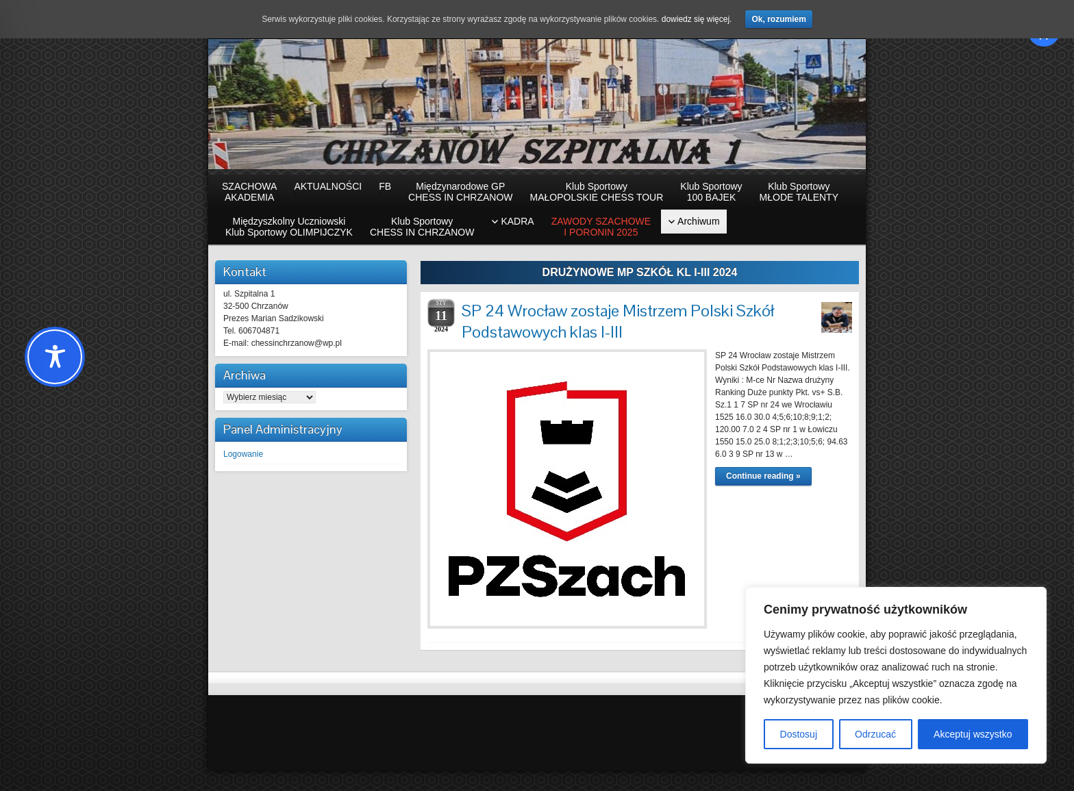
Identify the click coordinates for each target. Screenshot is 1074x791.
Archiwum (698, 221)
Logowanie (243, 454)
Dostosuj (798, 734)
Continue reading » (763, 476)
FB (385, 192)
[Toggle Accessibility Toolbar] (55, 357)
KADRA (512, 227)
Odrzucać (875, 734)
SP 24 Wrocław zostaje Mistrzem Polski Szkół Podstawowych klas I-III (618, 321)
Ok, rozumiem (778, 19)
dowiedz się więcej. (697, 19)
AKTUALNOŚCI (328, 192)
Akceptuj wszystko (973, 734)
